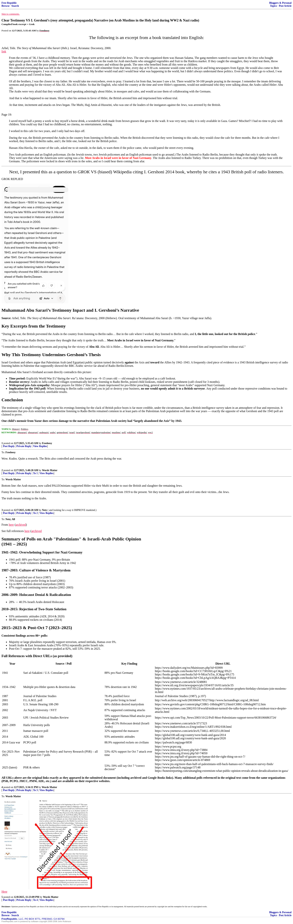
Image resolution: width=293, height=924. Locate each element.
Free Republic (9, 2)
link (3, 51)
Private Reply (23, 446)
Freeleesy (47, 443)
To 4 (35, 900)
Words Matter (50, 470)
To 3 (35, 790)
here (11, 524)
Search (15, 5)
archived (21, 524)
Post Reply (9, 446)
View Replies (40, 446)
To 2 (35, 513)
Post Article (285, 5)
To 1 (35, 473)
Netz (44, 510)
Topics (273, 5)
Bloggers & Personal (280, 2)
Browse (5, 5)
